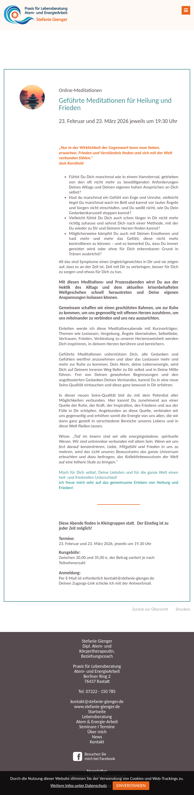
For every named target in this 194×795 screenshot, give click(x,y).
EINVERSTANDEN (131, 785)
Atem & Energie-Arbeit (97, 721)
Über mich (97, 732)
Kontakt (97, 742)
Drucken (183, 609)
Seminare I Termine (97, 726)
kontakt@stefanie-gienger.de (97, 701)
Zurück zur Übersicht (150, 609)
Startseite (97, 711)
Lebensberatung (97, 716)
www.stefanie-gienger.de (97, 706)
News (97, 737)
